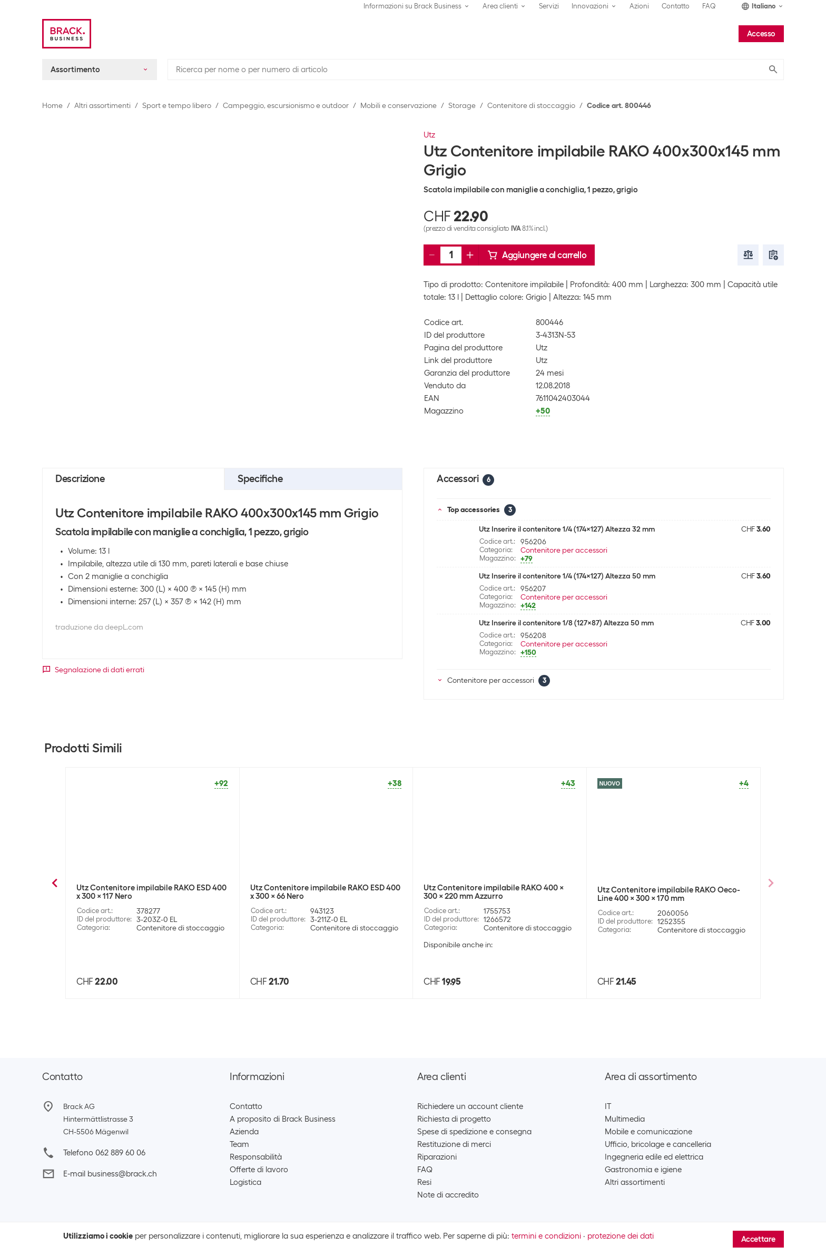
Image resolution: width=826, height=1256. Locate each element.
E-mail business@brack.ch (110, 1174)
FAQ (709, 6)
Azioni (639, 6)
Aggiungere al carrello (536, 255)
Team (239, 1144)
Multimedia (625, 1119)
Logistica (245, 1182)
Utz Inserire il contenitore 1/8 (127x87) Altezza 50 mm (566, 623)
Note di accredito (448, 1195)
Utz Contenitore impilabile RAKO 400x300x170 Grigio (656, 892)
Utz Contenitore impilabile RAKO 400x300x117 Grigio (483, 892)
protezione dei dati (620, 1236)
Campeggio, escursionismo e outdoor (286, 105)
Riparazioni (437, 1157)
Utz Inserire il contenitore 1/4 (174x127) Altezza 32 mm (567, 529)
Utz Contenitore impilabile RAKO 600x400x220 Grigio (309, 892)
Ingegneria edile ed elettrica (654, 1157)
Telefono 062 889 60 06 (104, 1152)
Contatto (676, 6)
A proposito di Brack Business (283, 1119)
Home (52, 105)
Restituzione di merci (454, 1144)
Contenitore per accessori (563, 550)
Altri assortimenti (102, 105)
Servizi (549, 6)
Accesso (761, 33)
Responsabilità (256, 1157)
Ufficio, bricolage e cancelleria (658, 1144)
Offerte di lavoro (259, 1169)
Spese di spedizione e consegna (474, 1131)
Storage (462, 105)
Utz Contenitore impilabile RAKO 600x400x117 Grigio (135, 892)
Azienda (244, 1131)
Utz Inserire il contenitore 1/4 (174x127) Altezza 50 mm (567, 576)
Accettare (758, 1239)
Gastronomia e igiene (643, 1169)
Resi (424, 1182)
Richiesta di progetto (454, 1119)
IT (608, 1106)
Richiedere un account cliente (470, 1106)
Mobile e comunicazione (648, 1131)
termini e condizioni (546, 1236)
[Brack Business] (66, 33)
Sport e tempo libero (176, 105)
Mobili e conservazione (398, 105)
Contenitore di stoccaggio (531, 105)
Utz (429, 135)
